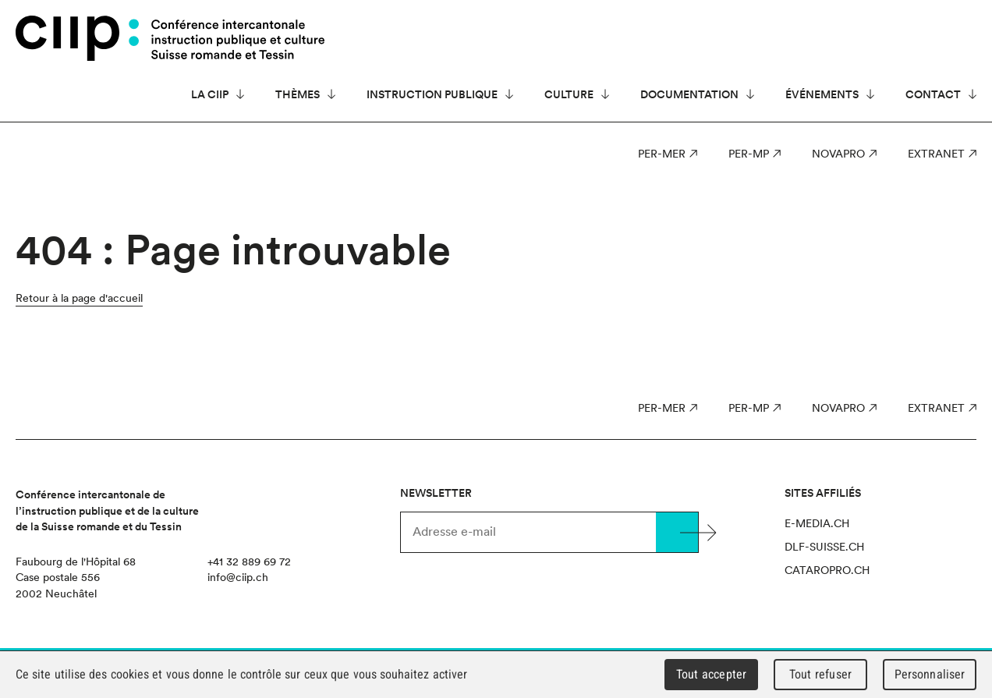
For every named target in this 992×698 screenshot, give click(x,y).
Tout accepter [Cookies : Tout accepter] (711, 674)
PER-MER (662, 153)
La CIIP (210, 94)
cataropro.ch (827, 570)
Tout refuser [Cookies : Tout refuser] (820, 674)
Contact (933, 94)
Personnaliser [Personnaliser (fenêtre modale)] (930, 674)
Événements (822, 94)
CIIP (77, 38)
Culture (568, 94)
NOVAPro (838, 153)
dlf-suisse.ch (824, 546)
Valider (677, 532)
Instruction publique (432, 94)
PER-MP (748, 153)
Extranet (936, 153)
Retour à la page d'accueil (79, 298)
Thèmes (297, 94)
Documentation (689, 94)
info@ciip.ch (237, 577)
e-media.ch (817, 523)
